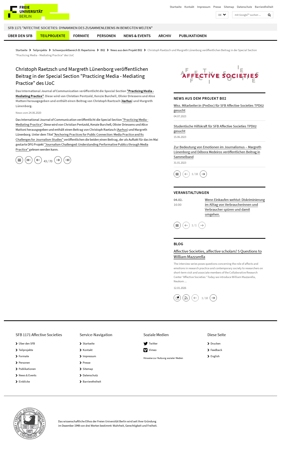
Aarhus (127, 101)
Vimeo (153, 350)
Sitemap (229, 7)
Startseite (175, 7)
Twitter (153, 343)
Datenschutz (244, 7)
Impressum (203, 7)
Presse (217, 7)
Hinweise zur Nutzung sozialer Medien (163, 358)
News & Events (137, 35)
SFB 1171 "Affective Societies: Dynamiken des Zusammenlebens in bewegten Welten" (80, 27)
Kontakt (189, 7)
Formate (81, 35)
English (215, 356)
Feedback (216, 350)
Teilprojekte (52, 35)
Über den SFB (20, 35)
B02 (102, 50)
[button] (222, 15)
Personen (106, 35)
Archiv (164, 35)
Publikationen (193, 35)
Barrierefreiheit (264, 7)
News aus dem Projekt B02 (126, 50)
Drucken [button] (216, 343)
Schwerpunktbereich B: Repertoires (73, 50)
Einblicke (24, 381)
